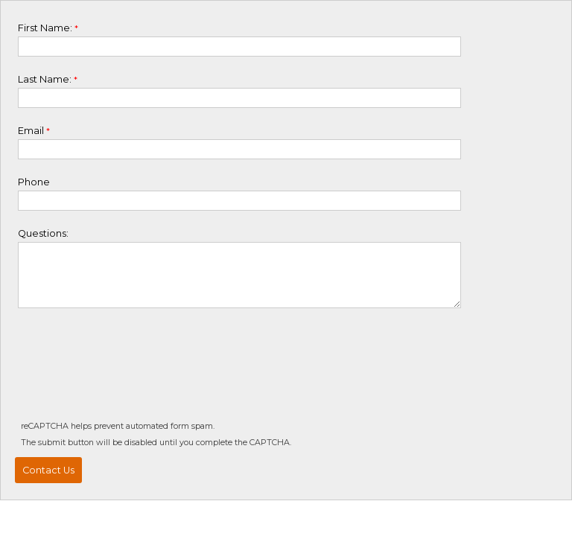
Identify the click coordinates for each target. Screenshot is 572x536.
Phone (34, 182)
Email (31, 130)
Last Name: (45, 79)
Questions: (43, 233)
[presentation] (129, 373)
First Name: (45, 28)
